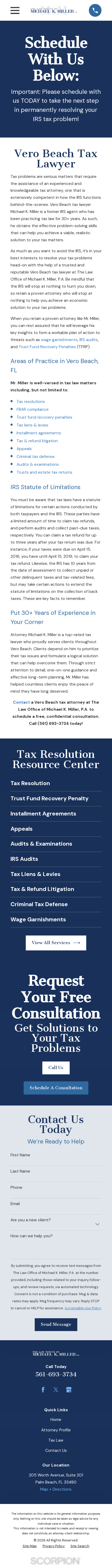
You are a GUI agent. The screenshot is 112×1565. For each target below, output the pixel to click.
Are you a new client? (31, 1220)
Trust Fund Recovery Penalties (47, 346)
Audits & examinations (38, 464)
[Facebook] (43, 1390)
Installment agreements (39, 433)
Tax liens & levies (32, 425)
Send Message (56, 1324)
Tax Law (55, 1440)
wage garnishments (59, 339)
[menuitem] (30, 1546)
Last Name (20, 1171)
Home (55, 1419)
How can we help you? (32, 1236)
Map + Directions (56, 1489)
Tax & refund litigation (37, 441)
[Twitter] (56, 1390)
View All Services (56, 942)
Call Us (55, 1067)
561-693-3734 (56, 1374)
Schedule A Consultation (56, 1087)
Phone (16, 1187)
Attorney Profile (56, 1430)
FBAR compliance (33, 409)
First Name (20, 1155)
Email (15, 1203)
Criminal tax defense (36, 456)
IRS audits (88, 339)
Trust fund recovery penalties (44, 417)
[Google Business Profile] (69, 1390)
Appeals (24, 448)
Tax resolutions (31, 401)
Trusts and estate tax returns (44, 472)
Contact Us (56, 1450)
